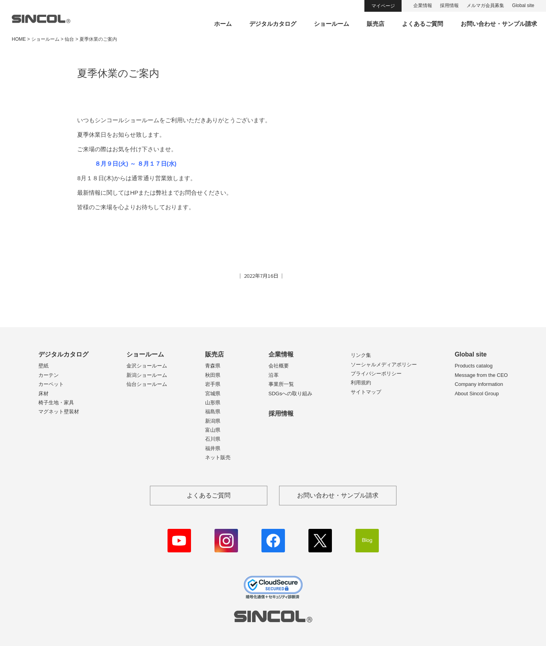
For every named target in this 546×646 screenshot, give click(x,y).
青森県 (212, 366)
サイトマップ (366, 392)
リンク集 (361, 355)
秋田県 (212, 375)
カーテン (48, 375)
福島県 (212, 411)
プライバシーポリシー (376, 373)
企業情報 (422, 5)
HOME (19, 39)
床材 (43, 393)
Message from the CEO (481, 375)
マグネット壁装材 (58, 411)
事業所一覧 (281, 384)
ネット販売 (218, 457)
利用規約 (361, 382)
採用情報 (449, 5)
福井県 (212, 448)
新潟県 (212, 421)
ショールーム (331, 23)
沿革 (273, 375)
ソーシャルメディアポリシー (384, 364)
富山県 (212, 430)
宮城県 (212, 393)
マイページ (383, 6)
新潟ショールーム (146, 375)
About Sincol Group (477, 393)
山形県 (212, 402)
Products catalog (474, 366)
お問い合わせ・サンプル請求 (499, 23)
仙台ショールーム (146, 384)
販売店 (375, 23)
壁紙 (43, 366)
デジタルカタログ (272, 23)
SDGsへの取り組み (290, 393)
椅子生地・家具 (56, 402)
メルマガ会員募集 (485, 5)
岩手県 (212, 384)
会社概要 (278, 366)
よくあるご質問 (422, 23)
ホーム (223, 23)
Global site (523, 5)
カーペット (51, 384)
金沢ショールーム (146, 366)
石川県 (212, 439)
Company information (479, 384)
